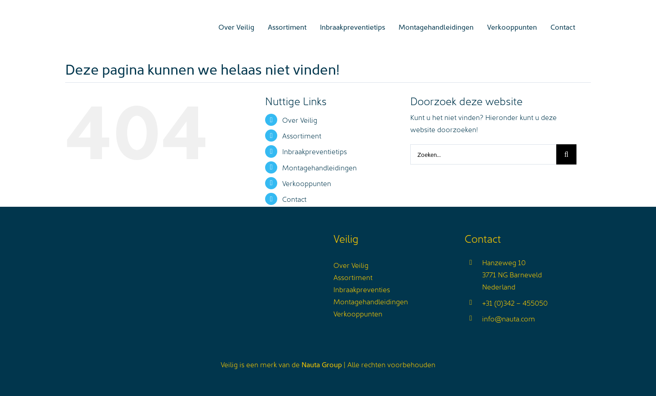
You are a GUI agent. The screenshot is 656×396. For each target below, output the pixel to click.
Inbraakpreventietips (314, 151)
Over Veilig (299, 120)
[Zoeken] (566, 154)
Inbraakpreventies (361, 289)
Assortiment (301, 135)
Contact (294, 199)
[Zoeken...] (483, 154)
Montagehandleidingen (319, 167)
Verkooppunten (306, 183)
